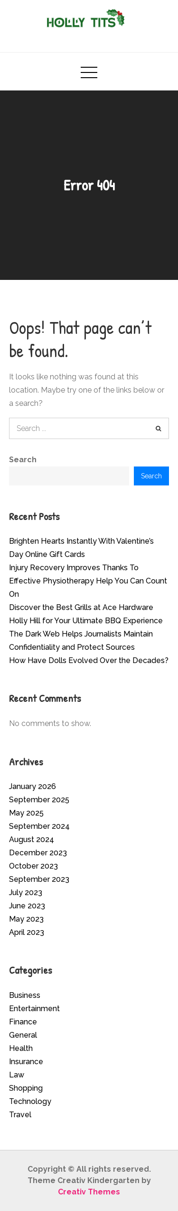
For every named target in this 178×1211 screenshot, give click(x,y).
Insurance (26, 1061)
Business (24, 995)
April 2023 (26, 932)
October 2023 (33, 865)
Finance (23, 1021)
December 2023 (38, 852)
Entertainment (34, 1008)
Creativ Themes (89, 1191)
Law (16, 1074)
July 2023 (25, 892)
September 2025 (39, 799)
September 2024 (39, 826)
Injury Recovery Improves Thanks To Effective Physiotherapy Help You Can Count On (88, 581)
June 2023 (27, 905)
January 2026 (32, 786)
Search (23, 459)
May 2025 (26, 812)
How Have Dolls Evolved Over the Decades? (89, 660)
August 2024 (31, 839)
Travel (20, 1114)
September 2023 (39, 879)
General (23, 1035)
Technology (30, 1101)
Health (21, 1048)
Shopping (26, 1088)
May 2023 (26, 919)
